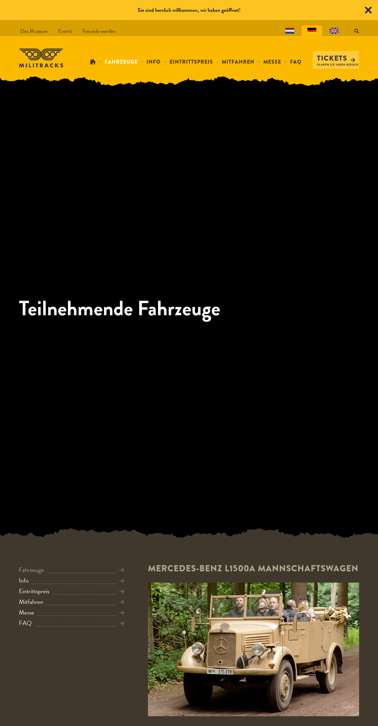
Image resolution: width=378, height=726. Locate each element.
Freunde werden (99, 31)
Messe (272, 62)
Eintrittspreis (191, 62)
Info (153, 62)
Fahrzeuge (121, 62)
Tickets (336, 58)
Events (65, 31)
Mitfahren (238, 62)
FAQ (296, 62)
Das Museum (34, 31)
